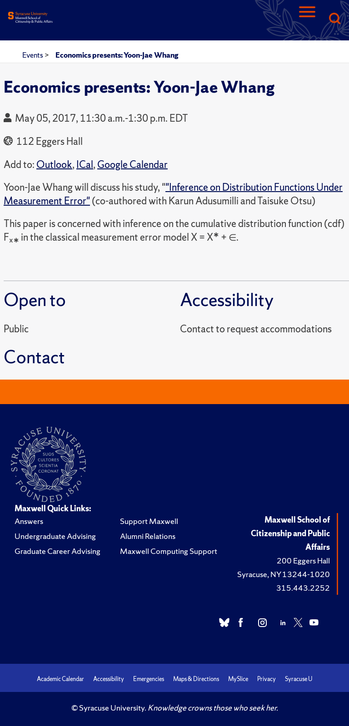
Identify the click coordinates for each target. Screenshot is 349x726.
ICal (84, 164)
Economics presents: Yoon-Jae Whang (116, 55)
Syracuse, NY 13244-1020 (283, 574)
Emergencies (148, 679)
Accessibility (108, 679)
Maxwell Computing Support (168, 551)
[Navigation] (307, 19)
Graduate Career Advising (57, 551)
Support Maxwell (149, 521)
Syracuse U (298, 679)
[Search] (334, 19)
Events (33, 55)
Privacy (266, 679)
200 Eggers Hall (303, 560)
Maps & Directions (196, 679)
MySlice (238, 679)
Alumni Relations (147, 536)
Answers (29, 521)
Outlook (54, 164)
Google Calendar (132, 164)
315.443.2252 (303, 588)
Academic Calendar (60, 679)
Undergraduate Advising (55, 536)
